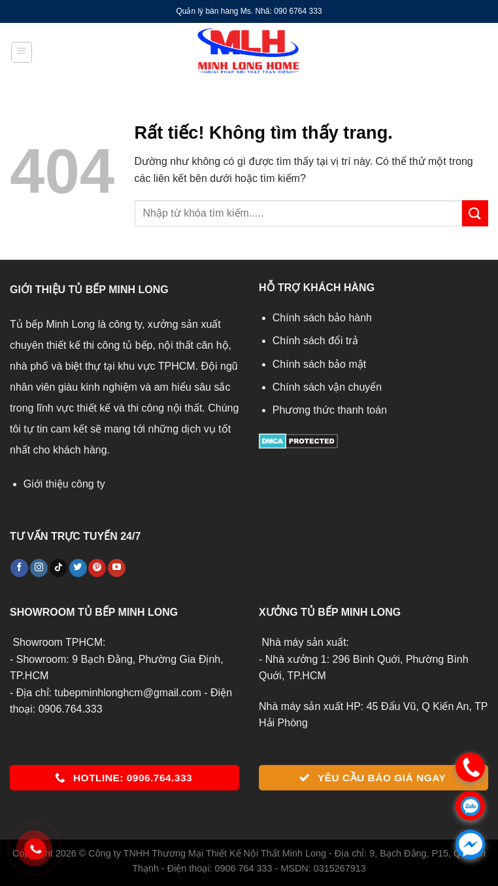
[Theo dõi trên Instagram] (39, 568)
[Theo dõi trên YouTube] (116, 568)
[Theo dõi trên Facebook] (19, 568)
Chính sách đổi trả (315, 340)
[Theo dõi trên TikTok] (58, 568)
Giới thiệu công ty (64, 483)
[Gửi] (475, 213)
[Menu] (21, 52)
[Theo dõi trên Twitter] (78, 568)
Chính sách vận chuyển (327, 387)
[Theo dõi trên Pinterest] (97, 568)
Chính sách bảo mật (319, 364)
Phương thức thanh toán (330, 410)
